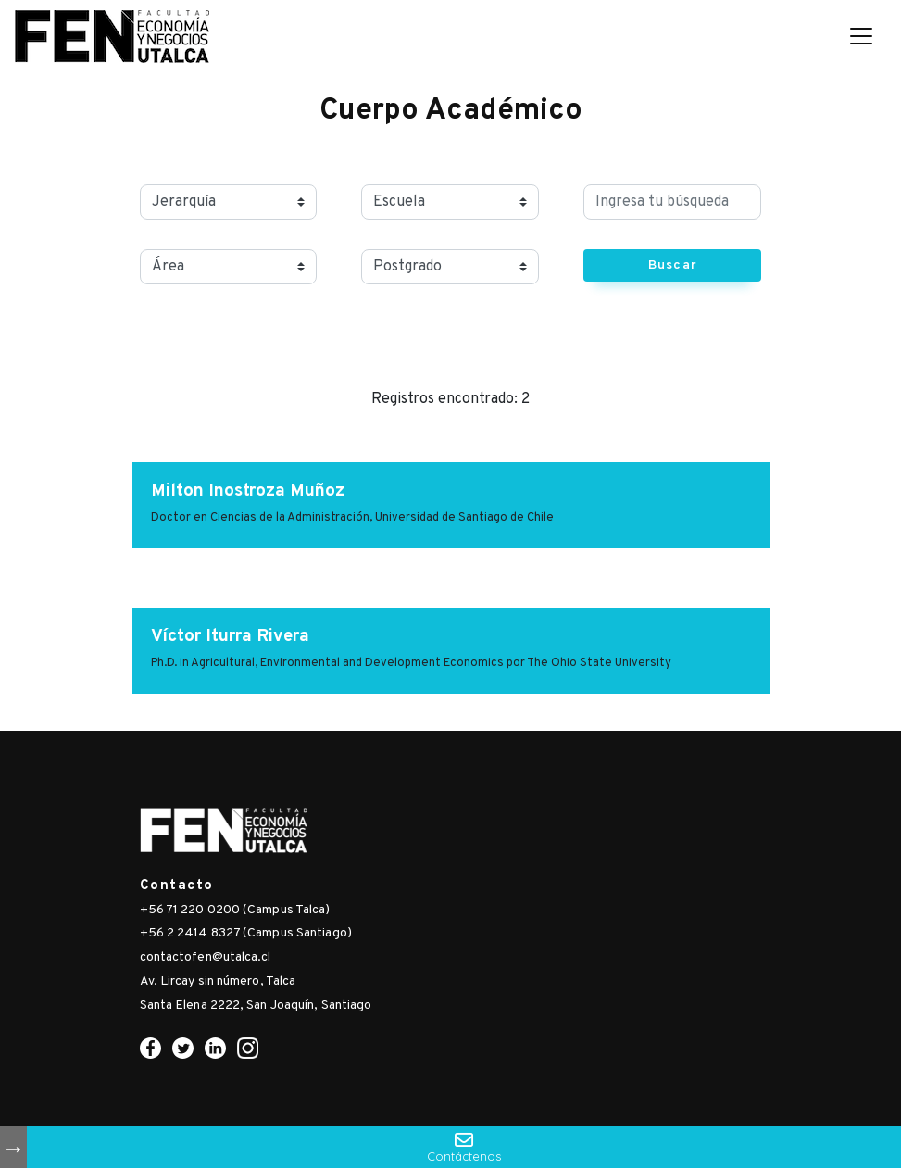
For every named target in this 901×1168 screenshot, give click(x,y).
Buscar (672, 265)
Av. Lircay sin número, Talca (218, 981)
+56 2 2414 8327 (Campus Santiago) (246, 933)
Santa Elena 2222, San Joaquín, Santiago (256, 1005)
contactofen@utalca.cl (205, 957)
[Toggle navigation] (861, 36)
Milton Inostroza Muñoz (247, 491)
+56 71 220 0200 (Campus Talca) (235, 910)
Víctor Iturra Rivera (230, 636)
